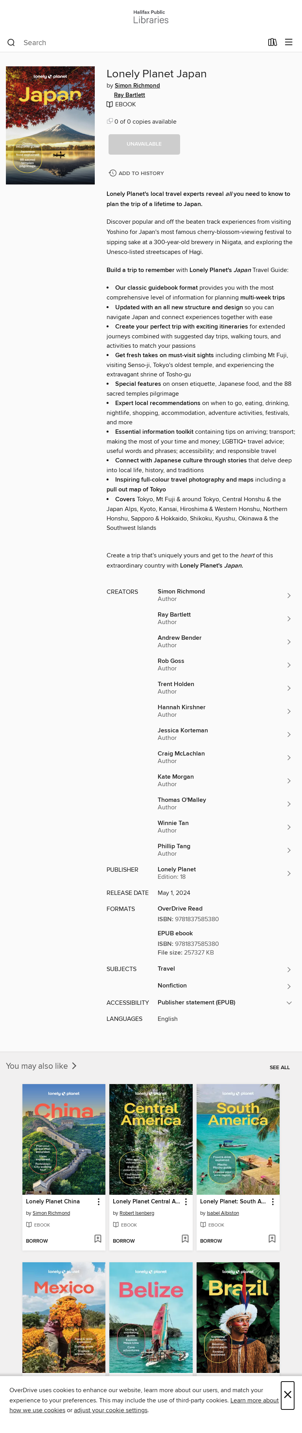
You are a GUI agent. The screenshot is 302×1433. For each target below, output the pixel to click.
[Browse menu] (289, 42)
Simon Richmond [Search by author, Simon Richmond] (137, 85)
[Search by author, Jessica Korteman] (225, 734)
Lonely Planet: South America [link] (234, 1201)
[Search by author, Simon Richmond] (225, 595)
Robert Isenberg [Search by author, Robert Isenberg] (137, 1213)
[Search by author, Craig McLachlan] (225, 757)
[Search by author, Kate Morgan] (225, 780)
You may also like (42, 1066)
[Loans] (272, 44)
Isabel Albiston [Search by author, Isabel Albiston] (223, 1213)
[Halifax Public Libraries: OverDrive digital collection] (151, 16)
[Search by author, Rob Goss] (225, 664)
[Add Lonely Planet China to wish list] (98, 1239)
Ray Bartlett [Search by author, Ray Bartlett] (129, 95)
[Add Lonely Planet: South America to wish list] (272, 1239)
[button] (144, 144)
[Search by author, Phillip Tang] (225, 850)
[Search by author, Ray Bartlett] (225, 618)
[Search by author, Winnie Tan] (225, 827)
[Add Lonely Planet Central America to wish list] (185, 1239)
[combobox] (135, 42)
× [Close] (288, 1396)
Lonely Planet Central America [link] (147, 1201)
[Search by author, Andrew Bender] (225, 641)
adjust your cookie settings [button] (110, 1410)
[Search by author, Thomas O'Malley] (225, 803)
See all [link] (280, 1067)
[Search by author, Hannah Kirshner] (225, 711)
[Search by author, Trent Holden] (225, 688)
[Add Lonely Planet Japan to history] (137, 174)
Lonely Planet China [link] (53, 1201)
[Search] (11, 43)
